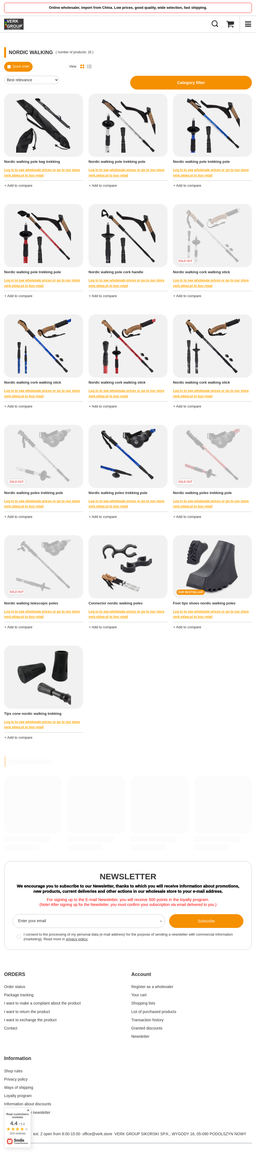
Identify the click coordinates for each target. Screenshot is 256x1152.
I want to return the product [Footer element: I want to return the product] (27, 1011)
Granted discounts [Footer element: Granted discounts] (147, 1028)
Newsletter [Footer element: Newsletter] (140, 1036)
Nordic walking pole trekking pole (117, 162)
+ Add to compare (18, 185)
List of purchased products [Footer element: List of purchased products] (153, 1011)
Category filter (191, 82)
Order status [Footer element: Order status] (14, 986)
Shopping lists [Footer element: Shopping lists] (143, 1003)
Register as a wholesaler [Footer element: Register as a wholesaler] (152, 986)
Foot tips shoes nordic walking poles (204, 603)
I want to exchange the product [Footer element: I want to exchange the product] (30, 1020)
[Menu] (248, 24)
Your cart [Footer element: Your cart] (139, 995)
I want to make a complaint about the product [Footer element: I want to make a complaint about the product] (42, 1003)
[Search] (215, 24)
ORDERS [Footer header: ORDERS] (14, 974)
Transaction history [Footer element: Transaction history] (147, 1020)
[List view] (89, 67)
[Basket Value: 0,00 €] (230, 24)
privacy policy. (77, 939)
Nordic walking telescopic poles (31, 603)
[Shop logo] (14, 24)
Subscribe (206, 921)
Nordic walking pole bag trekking (32, 162)
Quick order (21, 66)
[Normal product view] (82, 67)
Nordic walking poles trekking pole (33, 493)
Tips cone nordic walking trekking (32, 714)
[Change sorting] (31, 80)
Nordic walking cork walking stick (201, 272)
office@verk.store (97, 1134)
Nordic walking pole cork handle (116, 272)
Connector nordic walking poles (116, 603)
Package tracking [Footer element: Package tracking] (18, 995)
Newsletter (128, 876)
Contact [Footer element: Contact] (10, 1028)
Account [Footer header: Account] (141, 974)
